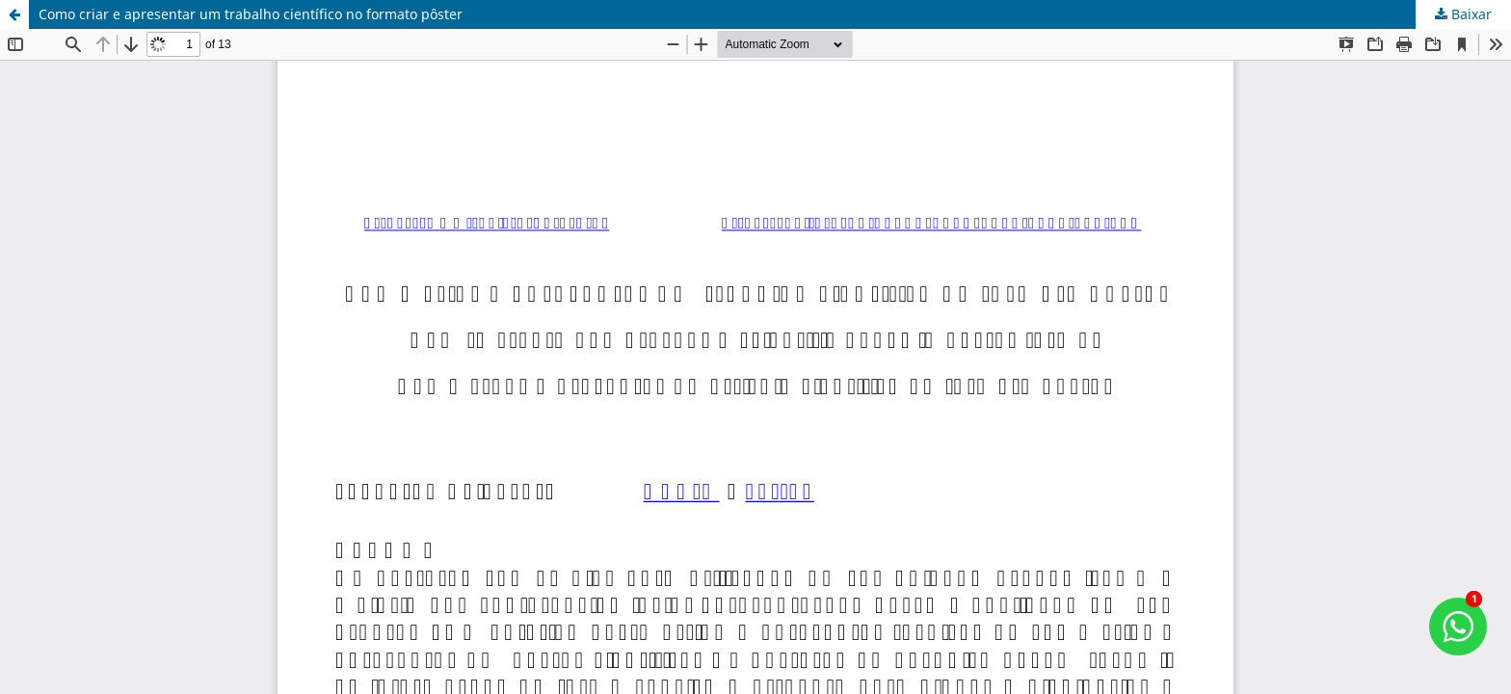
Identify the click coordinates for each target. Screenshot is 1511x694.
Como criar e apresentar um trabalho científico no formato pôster (251, 14)
